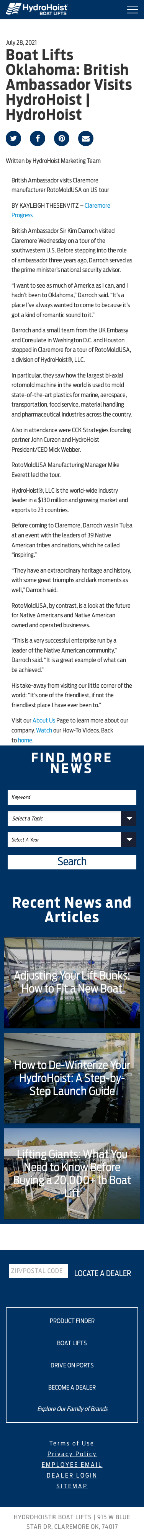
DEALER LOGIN (72, 1476)
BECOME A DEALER (72, 1388)
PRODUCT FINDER (72, 1321)
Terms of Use (72, 1443)
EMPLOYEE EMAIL (72, 1465)
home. (25, 740)
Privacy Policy (72, 1454)
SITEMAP (72, 1486)
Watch (44, 730)
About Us (44, 721)
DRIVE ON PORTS (72, 1365)
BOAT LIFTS (72, 1343)
